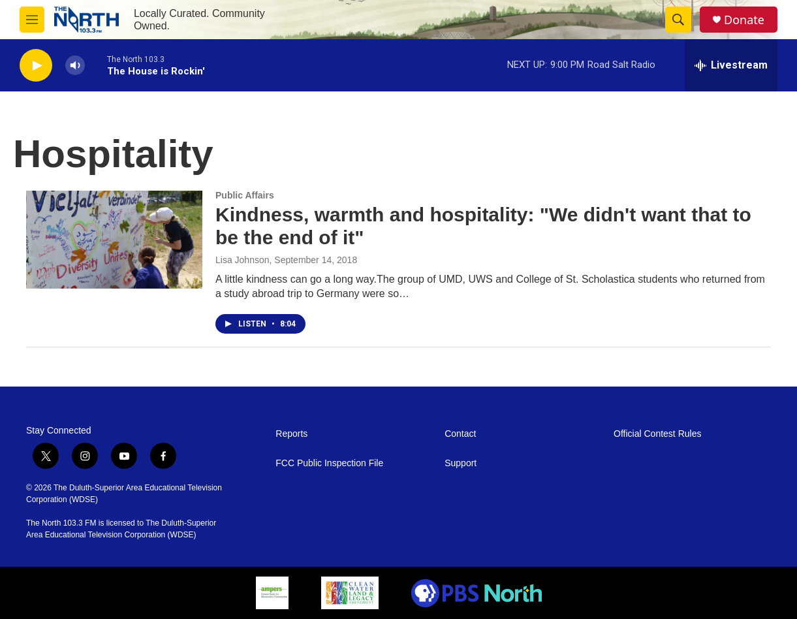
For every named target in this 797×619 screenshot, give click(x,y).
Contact (460, 434)
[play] (35, 65)
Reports (291, 434)
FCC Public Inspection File (329, 463)
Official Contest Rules (657, 434)
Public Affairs (244, 195)
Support (461, 463)
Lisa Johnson (242, 260)
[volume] (75, 65)
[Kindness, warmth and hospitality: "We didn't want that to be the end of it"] (114, 240)
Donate (744, 20)
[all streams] (731, 65)
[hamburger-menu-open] (32, 20)
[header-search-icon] (678, 20)
